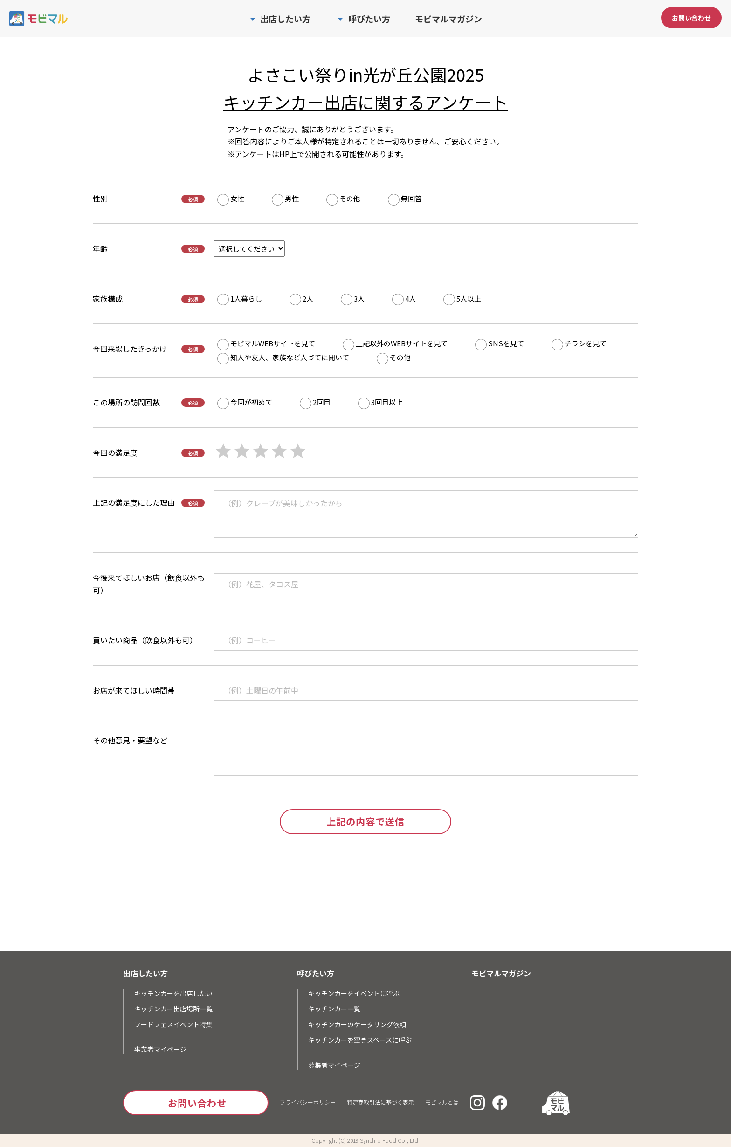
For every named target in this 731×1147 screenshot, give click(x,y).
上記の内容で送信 (365, 821)
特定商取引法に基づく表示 (380, 1102)
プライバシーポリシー (308, 1102)
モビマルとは (442, 1102)
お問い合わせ (691, 17)
